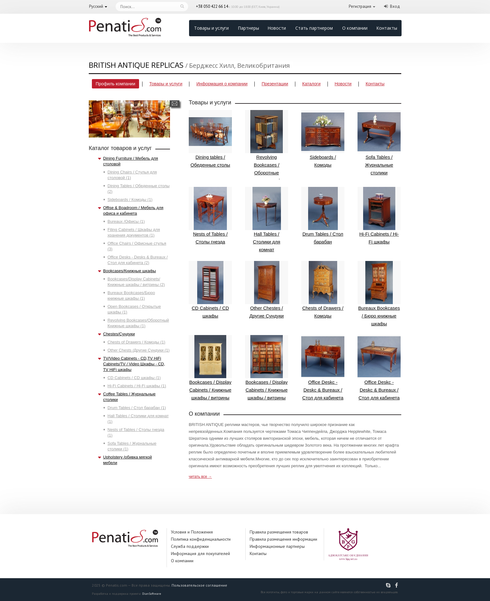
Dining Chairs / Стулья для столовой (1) (132, 175)
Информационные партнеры (277, 546)
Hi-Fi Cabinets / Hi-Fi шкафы (379, 215)
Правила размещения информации (283, 539)
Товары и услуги (211, 28)
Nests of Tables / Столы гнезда (210, 215)
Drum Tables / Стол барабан (322, 215)
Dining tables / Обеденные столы (210, 139)
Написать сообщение (174, 103)
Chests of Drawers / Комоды (322, 289)
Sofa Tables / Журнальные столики (379, 142)
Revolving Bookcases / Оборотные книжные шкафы (266, 146)
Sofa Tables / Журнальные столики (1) (132, 446)
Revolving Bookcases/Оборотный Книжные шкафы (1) (138, 323)
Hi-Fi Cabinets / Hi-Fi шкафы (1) (137, 385)
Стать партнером (314, 28)
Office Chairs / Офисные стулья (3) (137, 246)
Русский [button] (96, 6)
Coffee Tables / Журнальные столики (129, 397)
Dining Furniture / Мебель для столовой (130, 161)
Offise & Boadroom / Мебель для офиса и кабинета (133, 210)
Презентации (275, 83)
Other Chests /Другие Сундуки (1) (139, 350)
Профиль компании (115, 83)
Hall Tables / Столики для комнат (266, 219)
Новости (277, 28)
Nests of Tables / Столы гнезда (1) (136, 432)
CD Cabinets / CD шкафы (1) (134, 377)
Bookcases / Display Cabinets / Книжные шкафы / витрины (210, 367)
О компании (355, 28)
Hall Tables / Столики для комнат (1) (138, 418)
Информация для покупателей (200, 553)
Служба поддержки (190, 546)
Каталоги (311, 83)
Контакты (386, 28)
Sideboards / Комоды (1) (130, 199)
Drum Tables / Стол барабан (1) (137, 407)
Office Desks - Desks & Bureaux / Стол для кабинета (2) (138, 260)
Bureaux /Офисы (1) (126, 221)
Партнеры (248, 28)
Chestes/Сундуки (119, 334)
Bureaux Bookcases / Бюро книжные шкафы (379, 293)
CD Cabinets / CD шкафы (210, 289)
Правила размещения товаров (279, 532)
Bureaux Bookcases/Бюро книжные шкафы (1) (131, 295)
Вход (395, 6)
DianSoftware (151, 594)
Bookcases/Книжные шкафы (129, 270)
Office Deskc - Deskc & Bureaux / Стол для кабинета (322, 367)
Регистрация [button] (360, 6)
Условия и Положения (192, 532)
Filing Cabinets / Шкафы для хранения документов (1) (134, 232)
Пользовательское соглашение (199, 585)
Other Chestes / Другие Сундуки (266, 289)
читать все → (200, 476)
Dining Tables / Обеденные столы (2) (139, 188)
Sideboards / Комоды (322, 139)
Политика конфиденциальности (201, 539)
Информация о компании (222, 83)
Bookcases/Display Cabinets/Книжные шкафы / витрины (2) (136, 282)
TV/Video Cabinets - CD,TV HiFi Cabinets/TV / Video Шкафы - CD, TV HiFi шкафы (134, 364)
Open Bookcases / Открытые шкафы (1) (134, 309)
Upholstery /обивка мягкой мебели (127, 460)
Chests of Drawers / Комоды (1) (136, 342)
